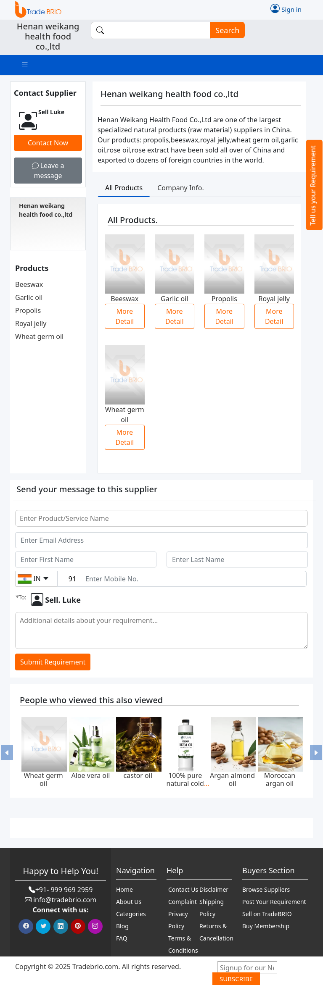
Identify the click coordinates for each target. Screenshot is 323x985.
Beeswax (29, 284)
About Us (128, 902)
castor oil (138, 775)
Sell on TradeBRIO (267, 914)
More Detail (124, 316)
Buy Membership (265, 926)
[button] (7, 752)
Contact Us (183, 889)
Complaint (182, 902)
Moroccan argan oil (279, 779)
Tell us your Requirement (313, 185)
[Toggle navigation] (24, 64)
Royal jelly (30, 323)
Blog (122, 926)
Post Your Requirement (274, 902)
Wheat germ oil (39, 336)
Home (124, 889)
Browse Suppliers (266, 889)
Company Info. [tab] (180, 187)
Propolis (28, 310)
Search (224, 30)
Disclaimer (213, 889)
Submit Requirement (52, 662)
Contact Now (48, 142)
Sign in (286, 8)
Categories (131, 914)
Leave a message (48, 170)
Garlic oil (28, 297)
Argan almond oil (232, 779)
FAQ (121, 938)
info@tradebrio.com (64, 899)
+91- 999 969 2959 (64, 889)
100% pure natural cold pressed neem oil (185, 787)
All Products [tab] (124, 187)
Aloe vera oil (90, 775)
